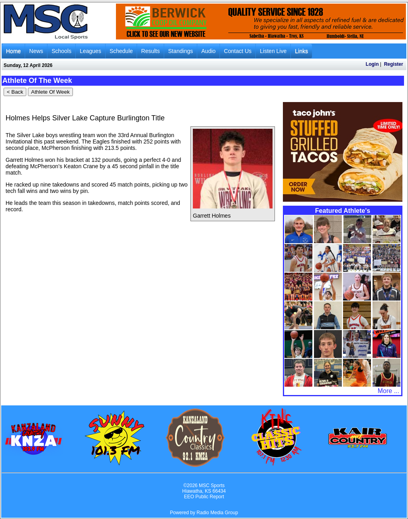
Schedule (121, 51)
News (36, 51)
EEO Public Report (204, 496)
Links (301, 51)
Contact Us (237, 51)
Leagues (90, 51)
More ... (388, 390)
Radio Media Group (217, 512)
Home (13, 51)
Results (150, 51)
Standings (180, 51)
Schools (61, 51)
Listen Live (273, 51)
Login (372, 64)
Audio (208, 51)
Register (393, 64)
